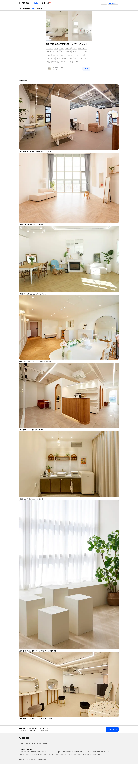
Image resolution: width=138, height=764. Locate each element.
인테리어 (36, 3)
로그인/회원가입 (113, 3)
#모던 (61, 55)
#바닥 (62, 51)
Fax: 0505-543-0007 (77, 752)
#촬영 (61, 48)
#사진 (56, 48)
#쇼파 (86, 51)
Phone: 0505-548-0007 (65, 752)
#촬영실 (49, 51)
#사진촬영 (68, 48)
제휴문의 (103, 3)
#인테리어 (56, 51)
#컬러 (70, 58)
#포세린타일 (55, 62)
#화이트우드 (68, 55)
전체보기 (86, 68)
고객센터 (21, 743)
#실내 (74, 48)
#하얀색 (64, 58)
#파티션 (69, 51)
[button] (116, 86)
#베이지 (76, 58)
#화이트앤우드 (51, 58)
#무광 (77, 62)
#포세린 (63, 62)
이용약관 (28, 743)
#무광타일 (70, 62)
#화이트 (76, 55)
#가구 (81, 51)
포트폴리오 (26, 8)
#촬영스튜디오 (82, 48)
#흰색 (58, 58)
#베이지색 (83, 58)
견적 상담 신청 (112, 729)
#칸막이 (75, 51)
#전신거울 (55, 55)
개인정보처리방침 (36, 743)
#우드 (82, 55)
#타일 (48, 62)
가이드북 (39, 8)
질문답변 (46, 3)
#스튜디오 (49, 48)
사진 (33, 8)
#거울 (48, 55)
